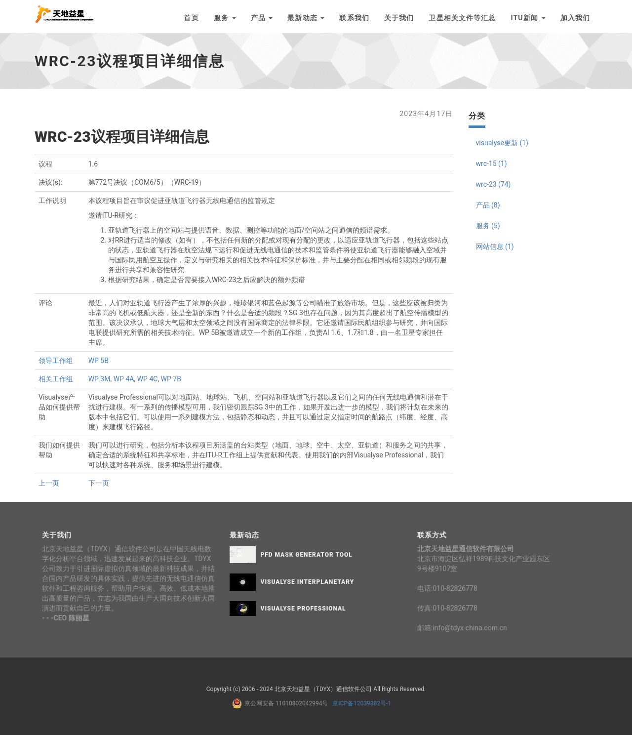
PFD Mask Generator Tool (307, 554)
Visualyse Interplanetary (308, 581)
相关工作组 (56, 379)
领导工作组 (56, 361)
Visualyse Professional (303, 608)
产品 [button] (262, 18)
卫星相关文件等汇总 (462, 18)
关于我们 (399, 18)
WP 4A (124, 379)
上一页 (49, 483)
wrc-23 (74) (493, 184)
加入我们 (575, 18)
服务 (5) (488, 226)
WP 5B (98, 361)
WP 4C (147, 379)
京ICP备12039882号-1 (360, 703)
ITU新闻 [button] (528, 18)
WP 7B (171, 379)
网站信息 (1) (495, 246)
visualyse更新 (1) (502, 143)
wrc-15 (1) (491, 163)
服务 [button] (225, 18)
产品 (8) (488, 205)
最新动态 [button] (305, 18)
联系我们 (354, 18)
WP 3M (99, 379)
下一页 (98, 483)
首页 (191, 18)
